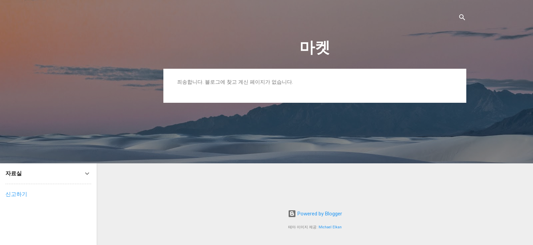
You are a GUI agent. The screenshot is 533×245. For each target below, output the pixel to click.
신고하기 (16, 194)
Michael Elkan (330, 227)
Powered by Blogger (315, 214)
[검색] (462, 18)
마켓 (315, 47)
